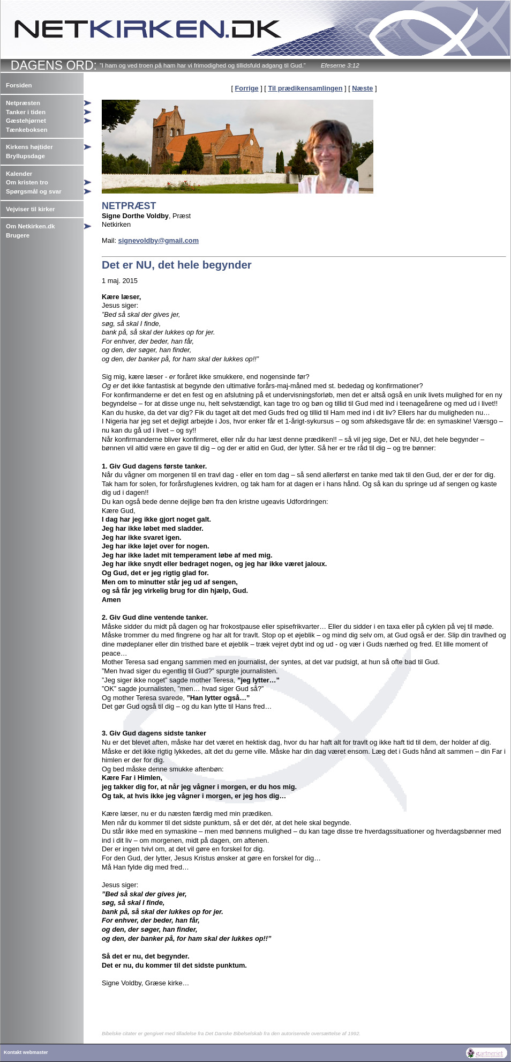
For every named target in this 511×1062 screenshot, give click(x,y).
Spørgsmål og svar (34, 191)
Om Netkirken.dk (30, 226)
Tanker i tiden (26, 112)
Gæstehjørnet (26, 120)
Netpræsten (23, 103)
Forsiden (19, 85)
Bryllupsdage (25, 156)
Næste (362, 88)
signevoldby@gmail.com (158, 240)
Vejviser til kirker (30, 209)
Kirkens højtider (29, 147)
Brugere (17, 235)
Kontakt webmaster (26, 1052)
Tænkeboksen (26, 130)
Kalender (19, 173)
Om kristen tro (27, 182)
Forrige (247, 88)
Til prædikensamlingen (305, 88)
